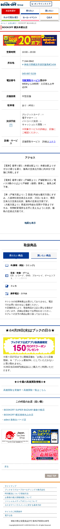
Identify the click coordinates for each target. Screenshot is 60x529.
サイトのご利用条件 (13, 511)
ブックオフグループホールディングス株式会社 (25, 490)
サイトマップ (10, 486)
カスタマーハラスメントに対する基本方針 (23, 505)
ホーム (3, 23)
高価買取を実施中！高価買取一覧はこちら (24, 390)
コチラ (52, 141)
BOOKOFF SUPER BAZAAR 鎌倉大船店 (24, 410)
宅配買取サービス (31, 80)
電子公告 (8, 515)
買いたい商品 (44, 255)
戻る (6, 466)
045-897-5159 (29, 73)
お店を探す (12, 23)
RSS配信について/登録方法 (16, 493)
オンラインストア (41, 4)
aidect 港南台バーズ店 (15, 419)
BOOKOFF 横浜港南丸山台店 (18, 414)
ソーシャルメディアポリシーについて (21, 501)
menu (56, 4)
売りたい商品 (16, 255)
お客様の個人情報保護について (18, 497)
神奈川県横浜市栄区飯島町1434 (40, 64)
